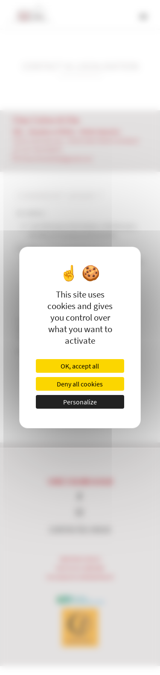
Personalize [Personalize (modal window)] (80, 402)
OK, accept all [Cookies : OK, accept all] (80, 366)
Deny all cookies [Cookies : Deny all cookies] (80, 384)
